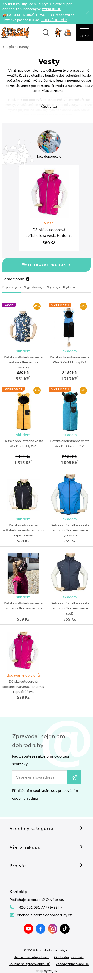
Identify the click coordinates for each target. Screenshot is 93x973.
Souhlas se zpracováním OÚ (29, 964)
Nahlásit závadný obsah (31, 957)
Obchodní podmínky (69, 957)
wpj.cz (53, 971)
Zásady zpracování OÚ (72, 964)
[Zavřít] (88, 12)
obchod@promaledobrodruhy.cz (44, 915)
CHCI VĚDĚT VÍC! (54, 20)
